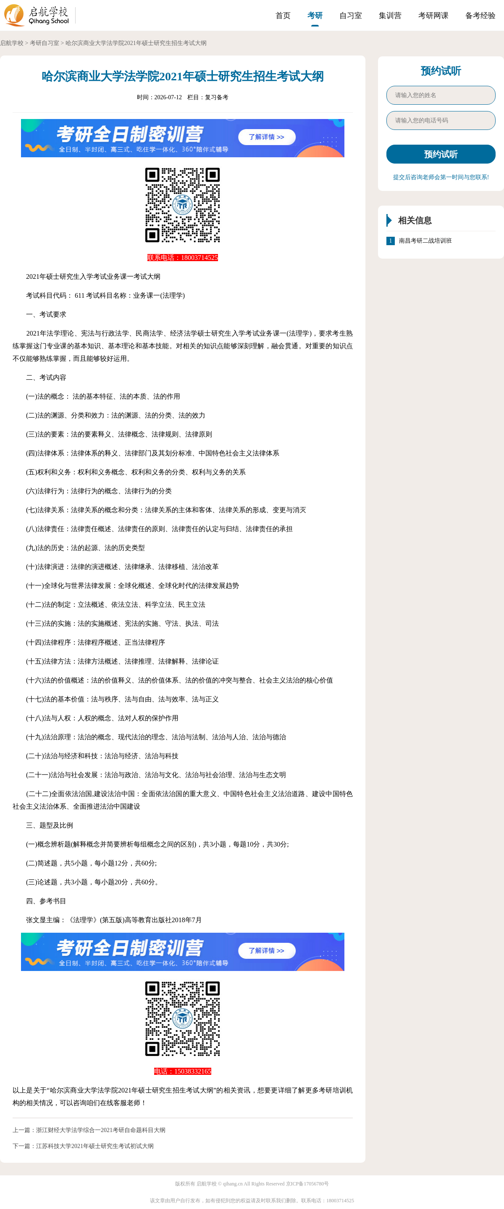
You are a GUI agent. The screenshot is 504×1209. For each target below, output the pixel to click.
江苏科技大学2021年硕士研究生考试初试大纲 (95, 1146)
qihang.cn (233, 1184)
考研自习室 (44, 43)
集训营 (390, 15)
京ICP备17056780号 (307, 1184)
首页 (283, 15)
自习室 (350, 15)
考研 (315, 15)
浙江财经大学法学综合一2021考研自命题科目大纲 (100, 1130)
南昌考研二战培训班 (425, 241)
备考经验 (480, 15)
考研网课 (433, 15)
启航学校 (12, 43)
